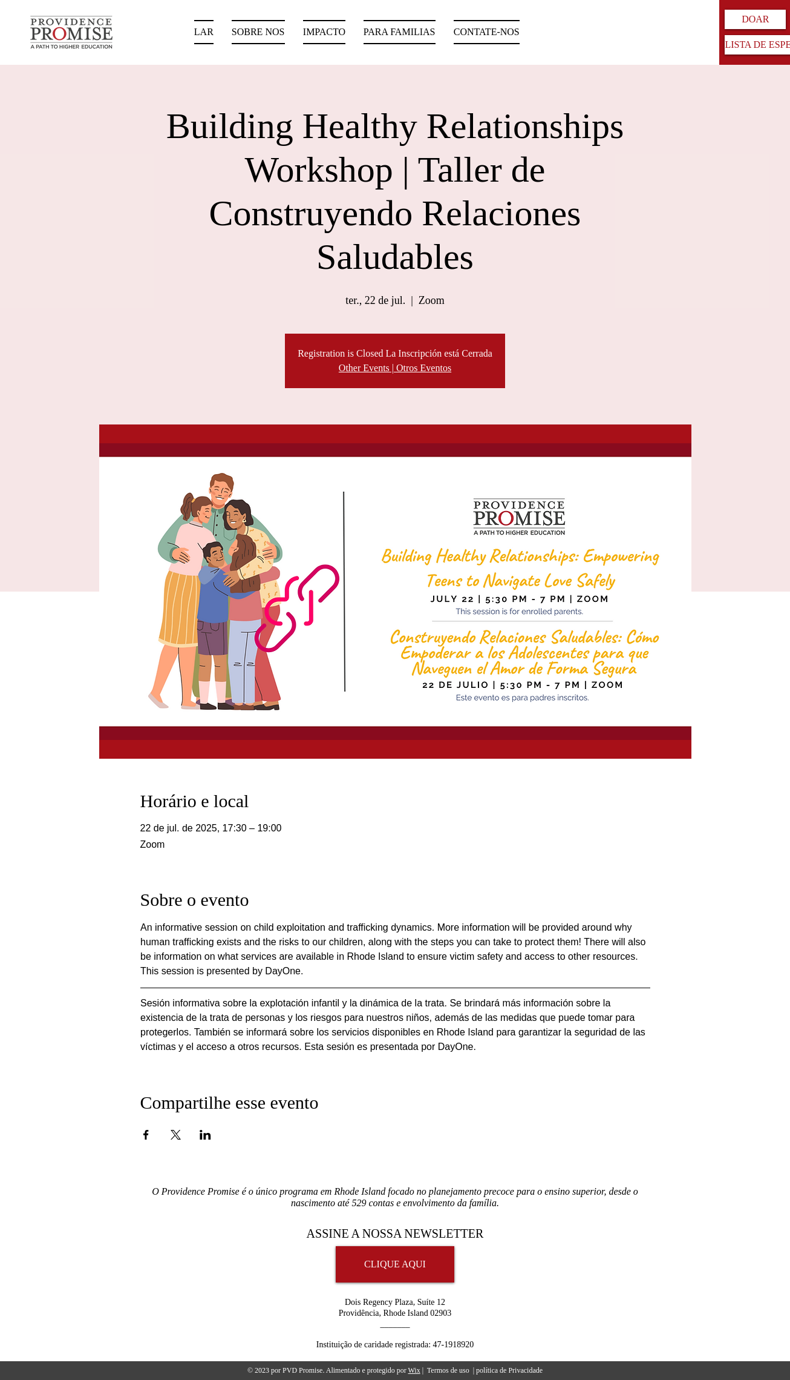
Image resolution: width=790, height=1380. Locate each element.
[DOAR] (755, 19)
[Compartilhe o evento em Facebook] (146, 1135)
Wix (414, 1370)
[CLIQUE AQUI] (395, 1264)
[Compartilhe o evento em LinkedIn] (205, 1135)
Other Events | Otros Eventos (395, 368)
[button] (399, 32)
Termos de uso (448, 1370)
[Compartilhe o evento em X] (175, 1135)
